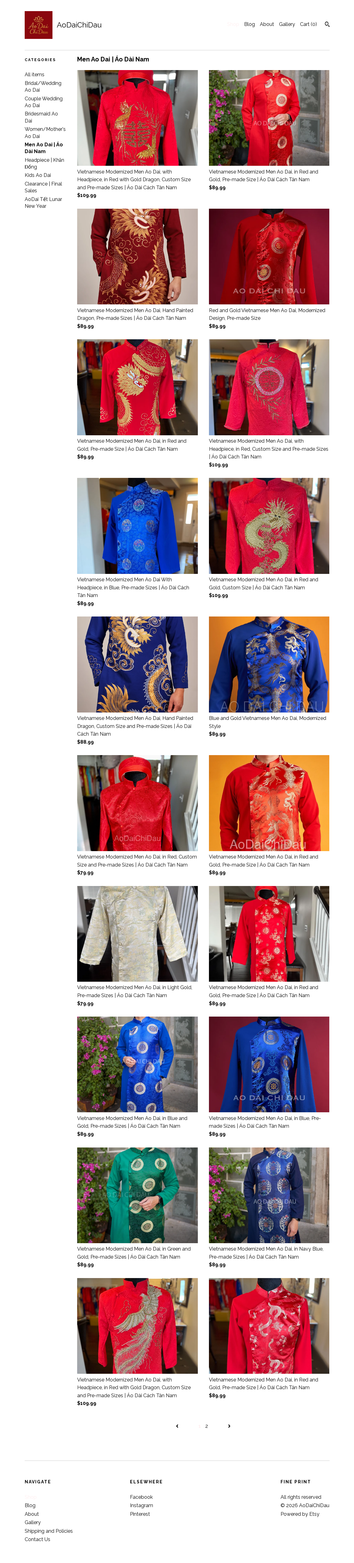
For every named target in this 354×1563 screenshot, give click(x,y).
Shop (233, 24)
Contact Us (37, 1539)
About (267, 24)
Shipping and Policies (49, 1531)
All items (34, 74)
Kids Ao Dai (38, 175)
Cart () (308, 24)
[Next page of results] (229, 1426)
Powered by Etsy (300, 1514)
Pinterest (140, 1514)
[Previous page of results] (178, 1426)
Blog (249, 24)
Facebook (141, 1497)
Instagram (141, 1505)
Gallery (287, 24)
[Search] (327, 25)
